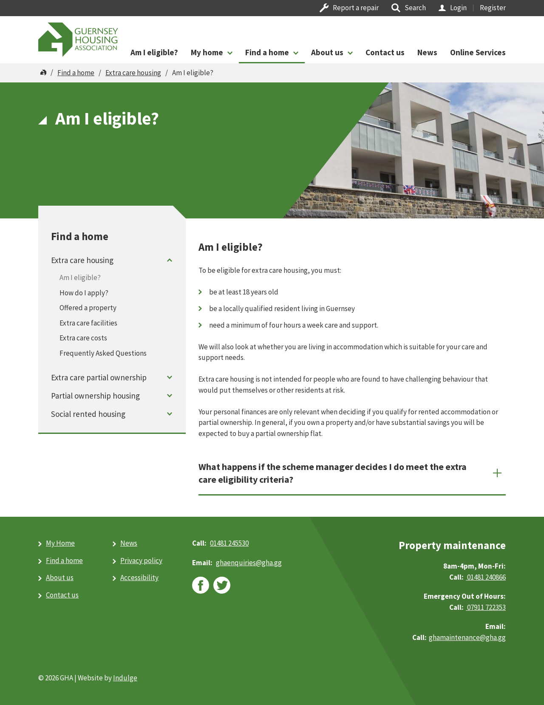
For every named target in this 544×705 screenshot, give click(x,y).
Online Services (478, 52)
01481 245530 (229, 543)
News (427, 52)
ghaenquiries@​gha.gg (249, 562)
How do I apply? (84, 292)
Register (493, 7)
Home (43, 72)
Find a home (267, 52)
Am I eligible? (154, 52)
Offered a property (88, 307)
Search (415, 7)
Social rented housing (88, 414)
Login (458, 7)
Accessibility (139, 577)
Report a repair (356, 7)
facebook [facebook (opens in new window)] (200, 585)
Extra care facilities (88, 323)
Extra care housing (133, 72)
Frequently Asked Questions (103, 353)
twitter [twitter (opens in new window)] (221, 585)
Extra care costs (83, 338)
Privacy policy (141, 560)
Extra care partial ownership (99, 377)
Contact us (385, 52)
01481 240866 (486, 577)
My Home (60, 543)
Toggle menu (170, 260)
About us (327, 52)
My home (207, 52)
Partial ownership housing (95, 396)
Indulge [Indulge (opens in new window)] (125, 677)
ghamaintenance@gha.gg (467, 637)
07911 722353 (486, 607)
